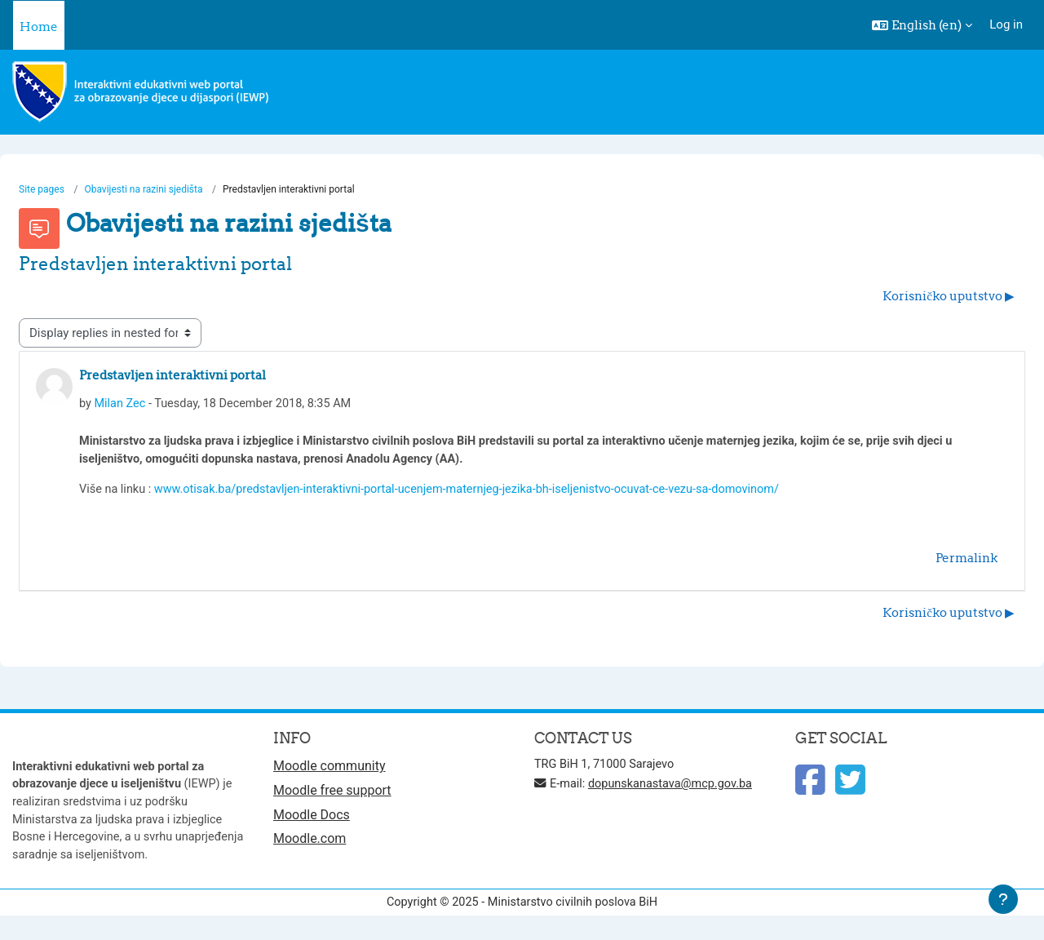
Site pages (41, 190)
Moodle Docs (311, 821)
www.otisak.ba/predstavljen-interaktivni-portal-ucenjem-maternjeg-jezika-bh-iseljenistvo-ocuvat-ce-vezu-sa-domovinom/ (481, 493)
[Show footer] (1003, 899)
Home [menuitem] (39, 26)
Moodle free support (332, 796)
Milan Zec (121, 404)
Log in (1006, 24)
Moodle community (329, 771)
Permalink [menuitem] (967, 562)
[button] (922, 25)
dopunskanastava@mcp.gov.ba (676, 789)
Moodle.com (309, 846)
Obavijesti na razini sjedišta (144, 190)
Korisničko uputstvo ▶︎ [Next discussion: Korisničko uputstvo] (949, 296)
